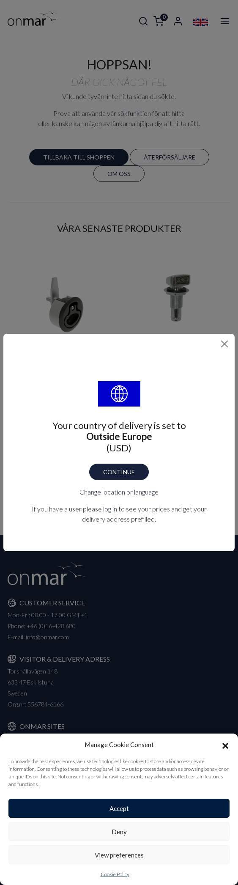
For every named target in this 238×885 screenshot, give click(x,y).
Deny (119, 832)
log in (110, 509)
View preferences (119, 855)
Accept (119, 808)
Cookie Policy (115, 874)
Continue (119, 471)
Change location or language (119, 492)
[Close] (224, 344)
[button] (225, 744)
